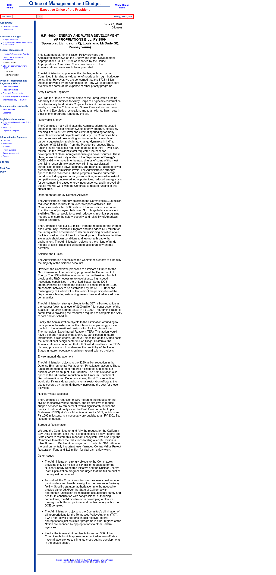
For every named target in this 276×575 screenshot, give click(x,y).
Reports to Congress (11, 131)
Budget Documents (10, 40)
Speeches (7, 113)
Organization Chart (10, 26)
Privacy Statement (82, 562)
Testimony (7, 127)
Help (104, 562)
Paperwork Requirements (13, 93)
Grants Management (11, 153)
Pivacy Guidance (9, 150)
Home (10, 7)
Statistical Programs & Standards (16, 97)
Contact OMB (8, 30)
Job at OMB (76, 560)
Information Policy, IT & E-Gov (15, 100)
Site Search (96, 562)
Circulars (6, 140)
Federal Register (62, 560)
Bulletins (6, 147)
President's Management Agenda (16, 54)
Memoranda (7, 144)
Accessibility (68, 562)
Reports (6, 156)
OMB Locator (93, 560)
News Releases (9, 110)
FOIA (84, 560)
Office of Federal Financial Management (13, 58)
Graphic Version (107, 560)
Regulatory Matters (10, 90)
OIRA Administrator (10, 86)
